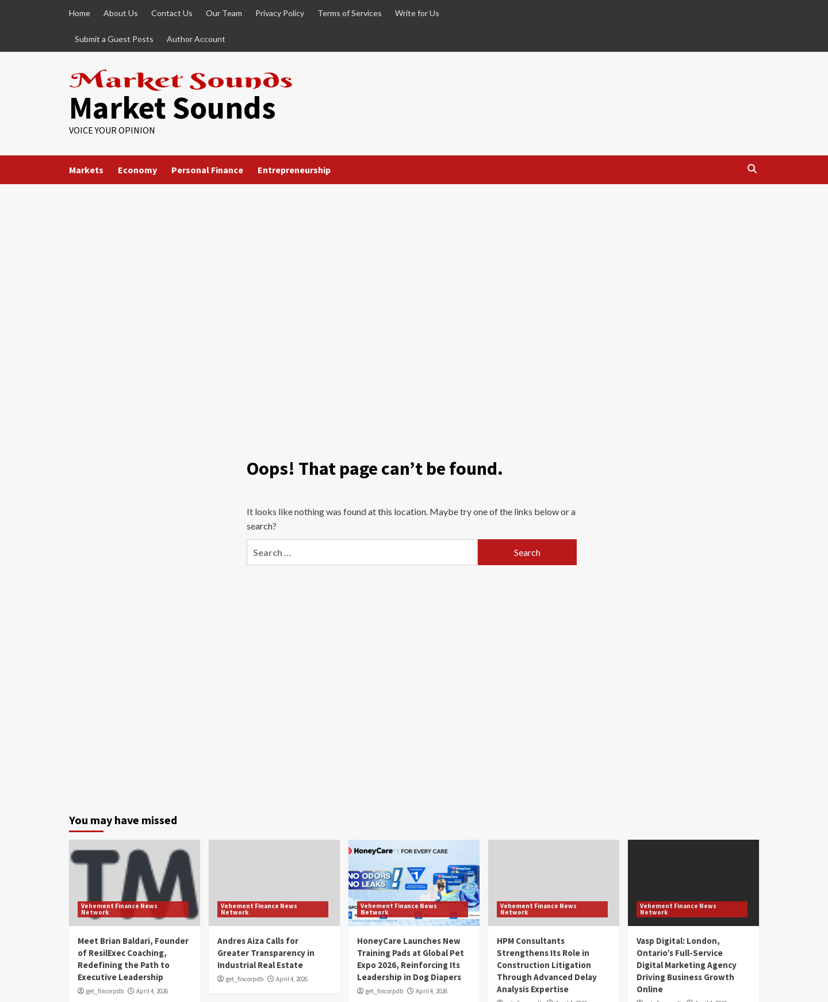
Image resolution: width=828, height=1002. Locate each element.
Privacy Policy (279, 13)
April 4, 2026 (152, 991)
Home (79, 13)
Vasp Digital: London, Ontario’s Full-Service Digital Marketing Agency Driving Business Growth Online (687, 965)
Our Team (224, 13)
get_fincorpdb (105, 991)
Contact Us (172, 13)
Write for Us (417, 13)
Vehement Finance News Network (119, 909)
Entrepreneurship (294, 170)
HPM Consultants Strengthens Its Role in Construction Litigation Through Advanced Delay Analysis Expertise (547, 965)
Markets (86, 170)
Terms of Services (349, 13)
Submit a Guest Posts (114, 39)
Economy (137, 170)
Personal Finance (207, 170)
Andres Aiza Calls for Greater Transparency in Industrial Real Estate (266, 952)
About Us (120, 13)
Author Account (196, 39)
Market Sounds (172, 107)
